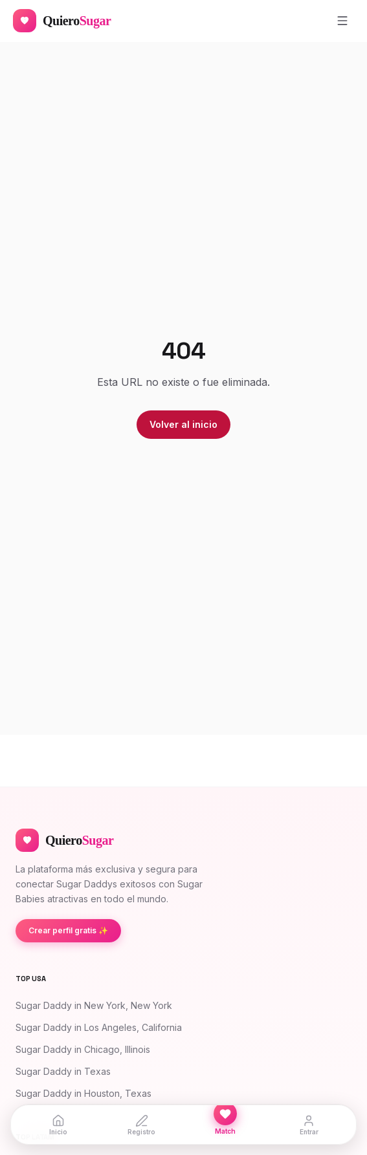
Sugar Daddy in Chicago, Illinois (83, 1049)
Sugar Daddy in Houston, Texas (83, 1093)
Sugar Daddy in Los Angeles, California (99, 1027)
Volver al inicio (183, 424)
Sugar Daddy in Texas (63, 1071)
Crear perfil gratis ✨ (68, 930)
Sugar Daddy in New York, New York (94, 1005)
